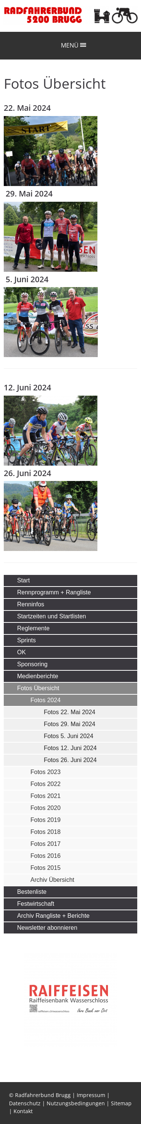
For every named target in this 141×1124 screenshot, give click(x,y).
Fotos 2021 (45, 796)
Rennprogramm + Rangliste (54, 592)
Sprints (26, 640)
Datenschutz (25, 1103)
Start (23, 580)
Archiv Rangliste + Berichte (53, 916)
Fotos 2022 (45, 784)
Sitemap (121, 1103)
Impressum (91, 1095)
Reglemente (33, 628)
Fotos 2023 (45, 772)
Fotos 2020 (45, 808)
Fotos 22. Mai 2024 (70, 712)
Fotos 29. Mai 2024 (70, 724)
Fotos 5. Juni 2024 (69, 736)
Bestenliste (32, 892)
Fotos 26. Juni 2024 (70, 760)
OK (21, 652)
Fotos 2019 (45, 820)
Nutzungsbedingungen (76, 1103)
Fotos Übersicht (38, 688)
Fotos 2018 (45, 832)
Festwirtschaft (36, 904)
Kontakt (23, 1111)
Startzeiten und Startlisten (51, 616)
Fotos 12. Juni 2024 (70, 748)
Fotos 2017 (45, 844)
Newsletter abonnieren (47, 928)
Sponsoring (32, 664)
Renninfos (30, 604)
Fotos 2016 (45, 856)
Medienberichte (37, 676)
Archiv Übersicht (52, 880)
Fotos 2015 (45, 868)
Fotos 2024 (45, 700)
